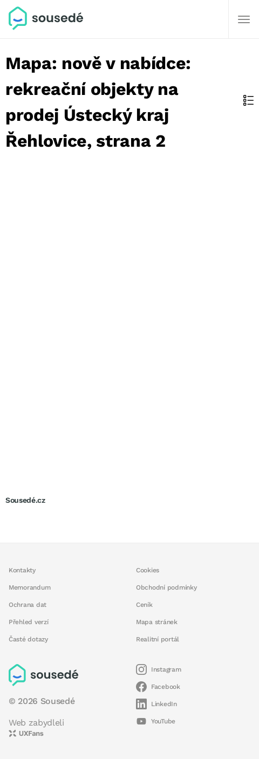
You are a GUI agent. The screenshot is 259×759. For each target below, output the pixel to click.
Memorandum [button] (29, 587)
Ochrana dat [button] (27, 604)
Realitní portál (157, 639)
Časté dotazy (28, 639)
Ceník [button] (144, 604)
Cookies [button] (147, 570)
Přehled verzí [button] (29, 622)
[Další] (243, 19)
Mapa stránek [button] (157, 622)
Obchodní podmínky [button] (166, 587)
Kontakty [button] (22, 570)
